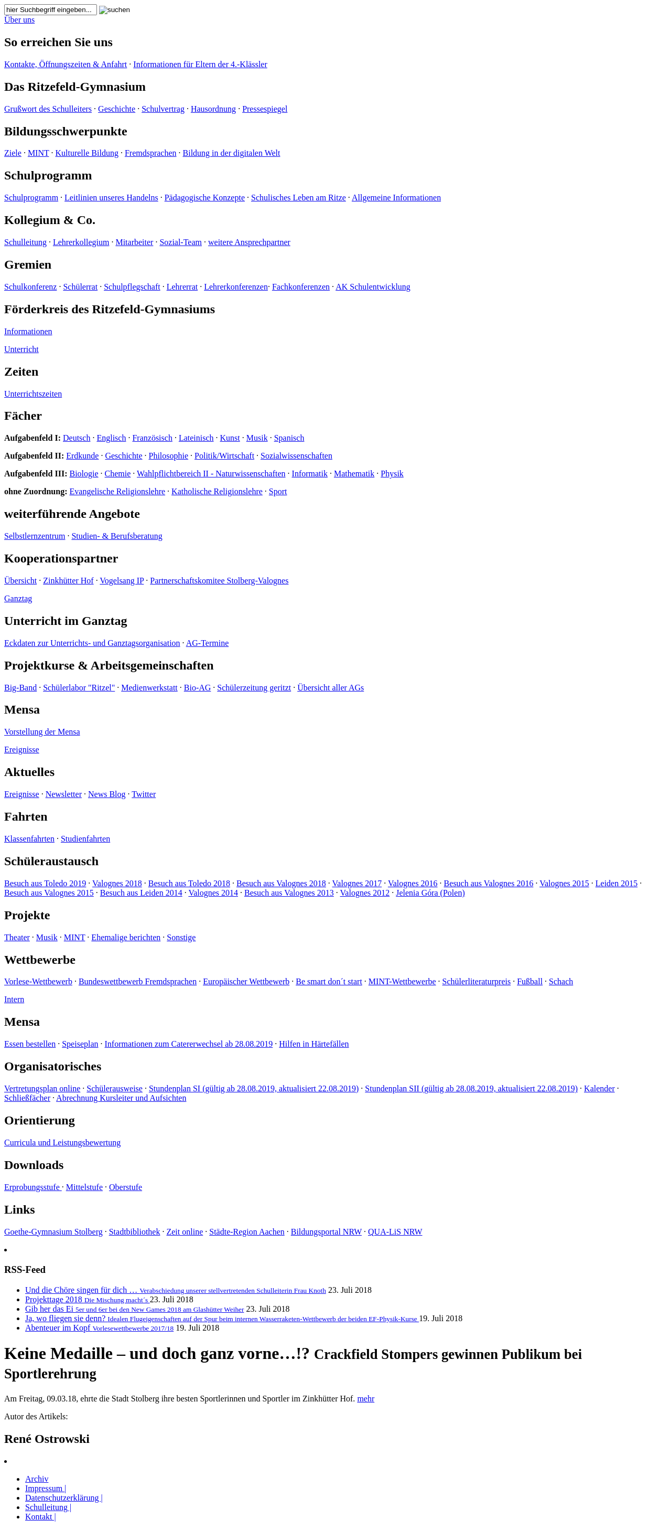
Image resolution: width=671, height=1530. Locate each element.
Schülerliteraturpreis (476, 981)
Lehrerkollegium (81, 242)
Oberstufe (125, 1187)
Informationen (28, 331)
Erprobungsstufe (33, 1187)
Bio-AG (197, 687)
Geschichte (116, 108)
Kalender (599, 1088)
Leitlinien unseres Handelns (111, 197)
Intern (14, 999)
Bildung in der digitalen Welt (231, 152)
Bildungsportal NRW (326, 1231)
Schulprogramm (48, 175)
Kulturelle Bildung (86, 152)
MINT (38, 152)
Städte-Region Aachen (247, 1231)
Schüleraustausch (51, 861)
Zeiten (21, 371)
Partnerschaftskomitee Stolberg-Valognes (219, 580)
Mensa (22, 709)
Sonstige (181, 937)
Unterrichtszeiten (33, 393)
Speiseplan (80, 1043)
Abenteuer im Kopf (99, 1327)
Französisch (152, 437)
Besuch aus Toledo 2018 (189, 883)
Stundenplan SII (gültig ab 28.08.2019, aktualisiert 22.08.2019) (471, 1088)
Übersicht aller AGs (330, 687)
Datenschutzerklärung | (64, 1497)
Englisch (111, 437)
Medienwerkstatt (149, 687)
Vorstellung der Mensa (42, 731)
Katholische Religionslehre (217, 491)
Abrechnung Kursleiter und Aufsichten (121, 1097)
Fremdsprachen (151, 152)
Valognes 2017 (357, 883)
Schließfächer (27, 1097)
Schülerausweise (114, 1088)
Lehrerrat (182, 286)
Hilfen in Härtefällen (314, 1043)
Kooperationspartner (61, 558)
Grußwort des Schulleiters (48, 108)
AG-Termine (207, 643)
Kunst (230, 437)
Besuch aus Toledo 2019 (45, 883)
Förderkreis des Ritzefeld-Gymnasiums (109, 309)
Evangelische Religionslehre (118, 491)
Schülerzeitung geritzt (254, 687)
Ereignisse (21, 749)
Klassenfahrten (29, 838)
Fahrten (26, 816)
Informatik (310, 473)
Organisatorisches (52, 1066)
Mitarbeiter (134, 242)
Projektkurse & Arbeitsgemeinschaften (109, 665)
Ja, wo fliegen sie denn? (222, 1318)
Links (19, 1209)
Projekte (27, 915)
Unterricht (21, 349)
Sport (278, 491)
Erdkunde (82, 455)
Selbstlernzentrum (34, 536)
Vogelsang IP (122, 580)
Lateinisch (196, 437)
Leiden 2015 (616, 883)
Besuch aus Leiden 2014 (141, 892)
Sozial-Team (180, 242)
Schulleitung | (48, 1507)
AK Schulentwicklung (373, 286)
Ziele (12, 152)
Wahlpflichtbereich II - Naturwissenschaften (211, 473)
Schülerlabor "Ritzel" (79, 687)
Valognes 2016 (413, 883)
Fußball (530, 981)
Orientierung (39, 1120)
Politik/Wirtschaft (224, 455)
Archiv (36, 1478)
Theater (17, 937)
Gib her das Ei (134, 1308)
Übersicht (20, 580)
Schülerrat (80, 286)
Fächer (23, 415)
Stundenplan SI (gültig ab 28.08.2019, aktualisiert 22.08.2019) (254, 1088)
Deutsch (76, 437)
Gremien (27, 264)
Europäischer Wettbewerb (246, 981)
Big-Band (20, 687)
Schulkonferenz (30, 286)
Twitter (144, 794)
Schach (561, 981)
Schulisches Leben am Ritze (298, 197)
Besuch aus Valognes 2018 (281, 883)
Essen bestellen (30, 1043)
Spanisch (289, 437)
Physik (392, 473)
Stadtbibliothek (134, 1231)
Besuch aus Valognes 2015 (49, 892)
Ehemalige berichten (125, 937)
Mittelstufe (84, 1187)
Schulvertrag (163, 108)
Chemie (118, 473)
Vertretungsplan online (42, 1088)
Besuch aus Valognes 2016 (489, 883)
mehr (365, 1398)
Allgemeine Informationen (396, 197)
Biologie (83, 473)
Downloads (33, 1165)
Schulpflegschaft (132, 286)
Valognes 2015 (564, 883)
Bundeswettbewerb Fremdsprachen (138, 981)
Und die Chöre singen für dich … (175, 1289)
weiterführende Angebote (72, 513)
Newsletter (64, 794)
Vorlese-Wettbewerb (38, 981)
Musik (257, 437)
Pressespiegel (264, 108)
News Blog (107, 794)
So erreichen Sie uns (58, 42)
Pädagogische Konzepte (205, 197)
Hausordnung (213, 108)
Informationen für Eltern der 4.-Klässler (200, 64)
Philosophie (169, 455)
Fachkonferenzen (301, 286)
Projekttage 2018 (87, 1299)
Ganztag (18, 598)
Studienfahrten (85, 838)
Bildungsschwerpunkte (65, 131)
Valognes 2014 (213, 892)
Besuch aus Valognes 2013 (289, 892)
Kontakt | (40, 1516)
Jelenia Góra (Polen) (430, 892)
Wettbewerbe (39, 959)
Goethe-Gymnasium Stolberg (53, 1231)
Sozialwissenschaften (296, 455)
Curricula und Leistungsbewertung (62, 1142)
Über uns (19, 19)
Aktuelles (29, 772)
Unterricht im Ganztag (65, 621)
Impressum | (45, 1488)
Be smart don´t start (329, 981)
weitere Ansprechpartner (249, 242)
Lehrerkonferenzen (236, 286)
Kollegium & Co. (49, 220)
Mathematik (354, 473)
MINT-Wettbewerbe (402, 981)
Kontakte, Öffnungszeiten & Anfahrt (65, 64)
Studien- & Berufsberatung (116, 536)
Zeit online (184, 1231)
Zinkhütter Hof (68, 580)
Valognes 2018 (117, 883)
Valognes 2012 (365, 892)
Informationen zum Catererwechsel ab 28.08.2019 (189, 1043)
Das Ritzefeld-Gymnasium (75, 86)
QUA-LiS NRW (395, 1231)
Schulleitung (25, 242)
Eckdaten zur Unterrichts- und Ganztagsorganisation (92, 643)
